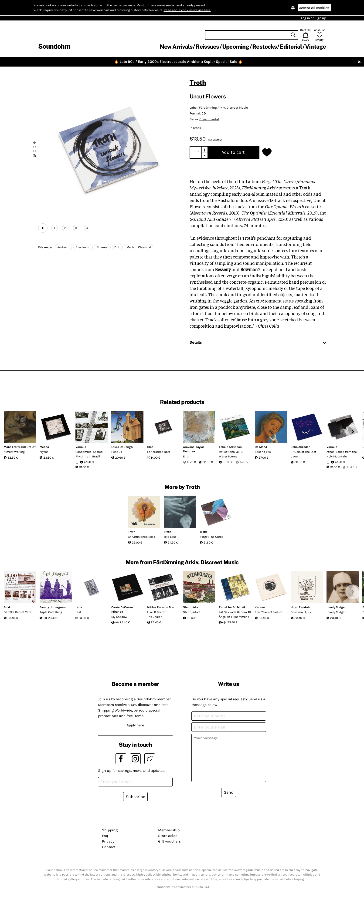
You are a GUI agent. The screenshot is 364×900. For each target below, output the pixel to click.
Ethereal (102, 247)
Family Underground (54, 607)
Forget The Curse (211, 536)
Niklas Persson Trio (160, 607)
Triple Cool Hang (51, 612)
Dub (117, 247)
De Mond (261, 447)
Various (80, 447)
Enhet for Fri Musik (232, 607)
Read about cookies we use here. (187, 10)
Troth (198, 82)
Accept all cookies (314, 8)
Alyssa (44, 451)
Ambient (63, 247)
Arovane (188, 447)
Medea (44, 447)
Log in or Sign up (313, 18)
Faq (105, 835)
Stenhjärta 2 (192, 612)
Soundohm (54, 46)
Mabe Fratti (12, 447)
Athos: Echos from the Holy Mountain (342, 454)
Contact (109, 847)
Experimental (209, 119)
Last (78, 612)
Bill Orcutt (28, 447)
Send (229, 792)
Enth (186, 456)
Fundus (116, 451)
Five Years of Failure (268, 612)
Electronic (83, 247)
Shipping (110, 830)
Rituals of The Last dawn (303, 454)
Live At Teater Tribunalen (156, 614)
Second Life (263, 451)
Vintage (315, 46)
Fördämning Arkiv (212, 108)
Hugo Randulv (300, 607)
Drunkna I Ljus (301, 612)
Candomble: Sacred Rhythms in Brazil (89, 454)
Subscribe (135, 796)
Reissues (207, 46)
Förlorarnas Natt (158, 451)
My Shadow (119, 616)
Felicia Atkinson (230, 447)
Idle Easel (170, 536)
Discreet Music (237, 108)
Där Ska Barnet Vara (17, 612)
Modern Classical (138, 247)
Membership (169, 830)
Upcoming (235, 46)
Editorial (291, 46)
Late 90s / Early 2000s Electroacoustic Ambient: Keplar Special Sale (178, 61)
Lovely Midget (336, 607)
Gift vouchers (169, 841)
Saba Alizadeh (300, 447)
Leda (78, 607)
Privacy (108, 841)
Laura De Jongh (122, 447)
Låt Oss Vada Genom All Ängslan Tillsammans (235, 614)
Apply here (135, 725)
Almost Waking (14, 451)
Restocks (264, 46)
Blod (150, 447)
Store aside (167, 835)
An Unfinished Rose (141, 536)
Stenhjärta (190, 607)
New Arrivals (176, 46)
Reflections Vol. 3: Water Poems (231, 454)
